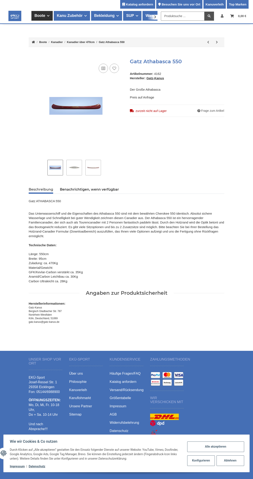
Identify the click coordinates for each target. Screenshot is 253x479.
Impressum (17, 466)
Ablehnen (229, 460)
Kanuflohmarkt (80, 398)
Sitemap (75, 414)
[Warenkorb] (238, 16)
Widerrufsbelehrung (124, 422)
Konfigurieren (201, 460)
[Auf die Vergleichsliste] (103, 68)
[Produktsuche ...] (183, 16)
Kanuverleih (215, 4)
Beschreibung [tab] (41, 189)
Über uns (76, 373)
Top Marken (237, 4)
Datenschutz (37, 466)
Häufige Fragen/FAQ (125, 373)
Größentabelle (120, 398)
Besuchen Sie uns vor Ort (181, 4)
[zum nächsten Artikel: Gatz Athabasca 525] (217, 42)
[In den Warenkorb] (32, 56)
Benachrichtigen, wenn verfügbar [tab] (89, 189)
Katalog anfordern (139, 4)
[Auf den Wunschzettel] (114, 68)
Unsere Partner (80, 406)
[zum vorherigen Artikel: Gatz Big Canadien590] (208, 42)
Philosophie (78, 381)
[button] (222, 16)
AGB (113, 414)
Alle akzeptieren (215, 446)
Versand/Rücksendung (127, 390)
